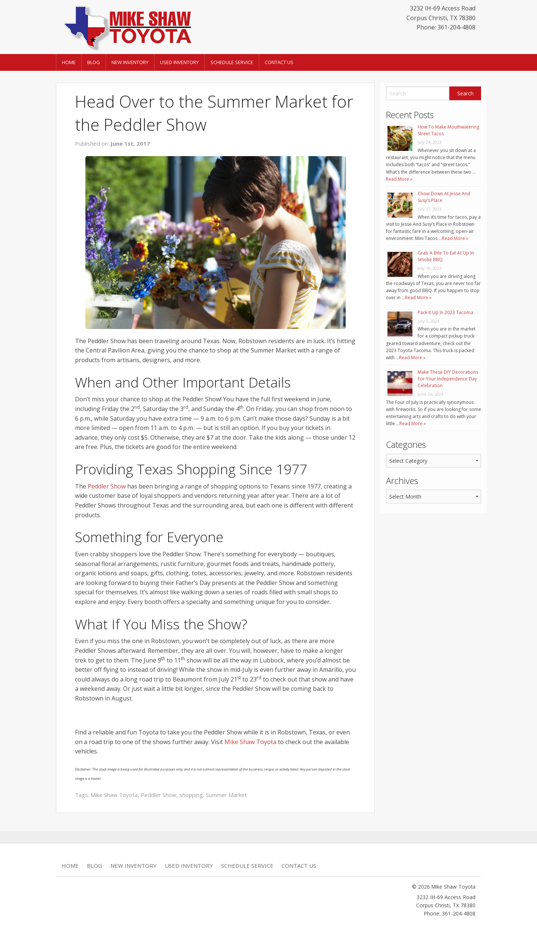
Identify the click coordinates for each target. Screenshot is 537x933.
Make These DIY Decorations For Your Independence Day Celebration (448, 379)
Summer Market (226, 794)
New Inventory (130, 62)
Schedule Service (231, 62)
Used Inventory (179, 62)
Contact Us (279, 62)
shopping (191, 794)
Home (69, 62)
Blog (93, 62)
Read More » (399, 179)
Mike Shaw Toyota (250, 742)
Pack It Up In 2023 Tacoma (445, 312)
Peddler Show (107, 486)
